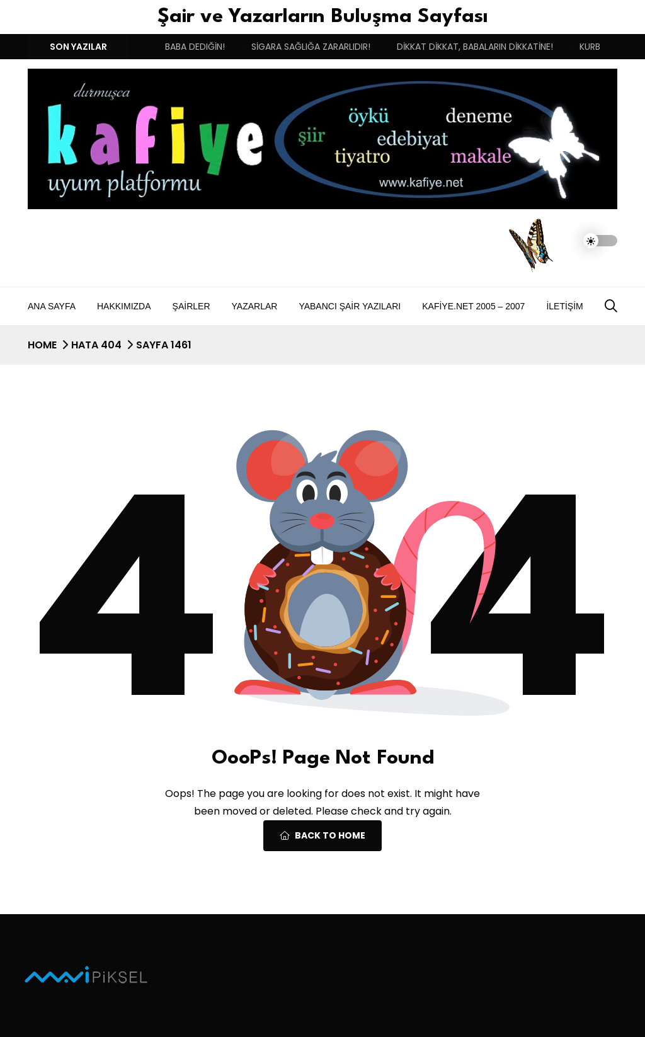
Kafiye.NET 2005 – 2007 (473, 306)
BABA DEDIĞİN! (195, 46)
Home (42, 345)
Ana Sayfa (52, 306)
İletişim (564, 306)
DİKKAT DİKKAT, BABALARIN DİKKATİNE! (475, 46)
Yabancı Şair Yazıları (350, 306)
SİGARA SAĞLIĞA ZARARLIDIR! (310, 46)
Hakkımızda (124, 306)
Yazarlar (255, 306)
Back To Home (322, 835)
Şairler (191, 306)
